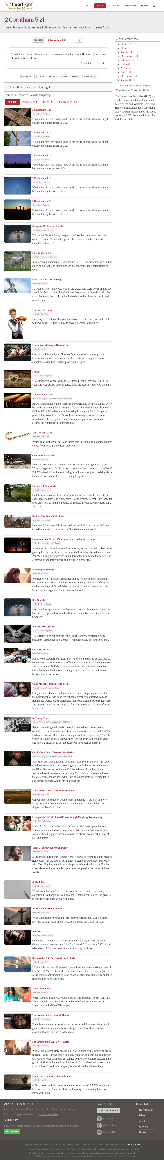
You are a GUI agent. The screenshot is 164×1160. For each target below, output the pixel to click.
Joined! (36, 371)
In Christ (37, 931)
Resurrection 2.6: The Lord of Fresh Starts (53, 958)
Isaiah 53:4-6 (126, 72)
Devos (88, 5)
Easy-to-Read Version (82, 1149)
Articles (114, 5)
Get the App (106, 1125)
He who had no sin (41, 253)
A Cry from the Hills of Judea (47, 908)
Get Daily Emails (108, 1110)
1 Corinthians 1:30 (129, 56)
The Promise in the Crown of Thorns (50, 1015)
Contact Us (106, 1132)
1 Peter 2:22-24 (127, 44)
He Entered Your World (44, 486)
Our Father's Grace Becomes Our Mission (53, 752)
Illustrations (68, 102)
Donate (12, 1132)
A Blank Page (39, 882)
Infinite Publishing (49, 1114)
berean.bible (126, 119)
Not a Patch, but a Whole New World (50, 1042)
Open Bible (146, 85)
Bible (100, 5)
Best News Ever (40, 600)
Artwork (130, 5)
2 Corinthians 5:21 (41, 109)
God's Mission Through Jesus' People (51, 683)
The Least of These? (42, 310)
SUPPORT (11, 1120)
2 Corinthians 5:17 (129, 76)
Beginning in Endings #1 (44, 569)
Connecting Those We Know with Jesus (52, 1076)
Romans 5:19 (126, 52)
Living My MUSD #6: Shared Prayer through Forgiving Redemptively (67, 817)
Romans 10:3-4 (127, 80)
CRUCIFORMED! (41, 649)
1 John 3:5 (125, 64)
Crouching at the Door (43, 455)
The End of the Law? (42, 394)
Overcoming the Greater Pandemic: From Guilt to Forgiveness (63, 539)
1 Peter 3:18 (126, 48)
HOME (144, 5)
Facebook (105, 1118)
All (12, 102)
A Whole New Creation (43, 626)
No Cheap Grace (40, 718)
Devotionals (146, 1110)
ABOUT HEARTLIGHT (20, 1104)
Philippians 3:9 (127, 68)
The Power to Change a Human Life (50, 345)
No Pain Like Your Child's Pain (48, 516)
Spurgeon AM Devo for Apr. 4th (48, 226)
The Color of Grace (42, 432)
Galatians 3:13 (127, 60)
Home (142, 1132)
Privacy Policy (133, 1144)
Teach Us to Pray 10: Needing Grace (50, 847)
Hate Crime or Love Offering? (47, 279)
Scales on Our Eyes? (42, 988)
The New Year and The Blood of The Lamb (53, 790)
